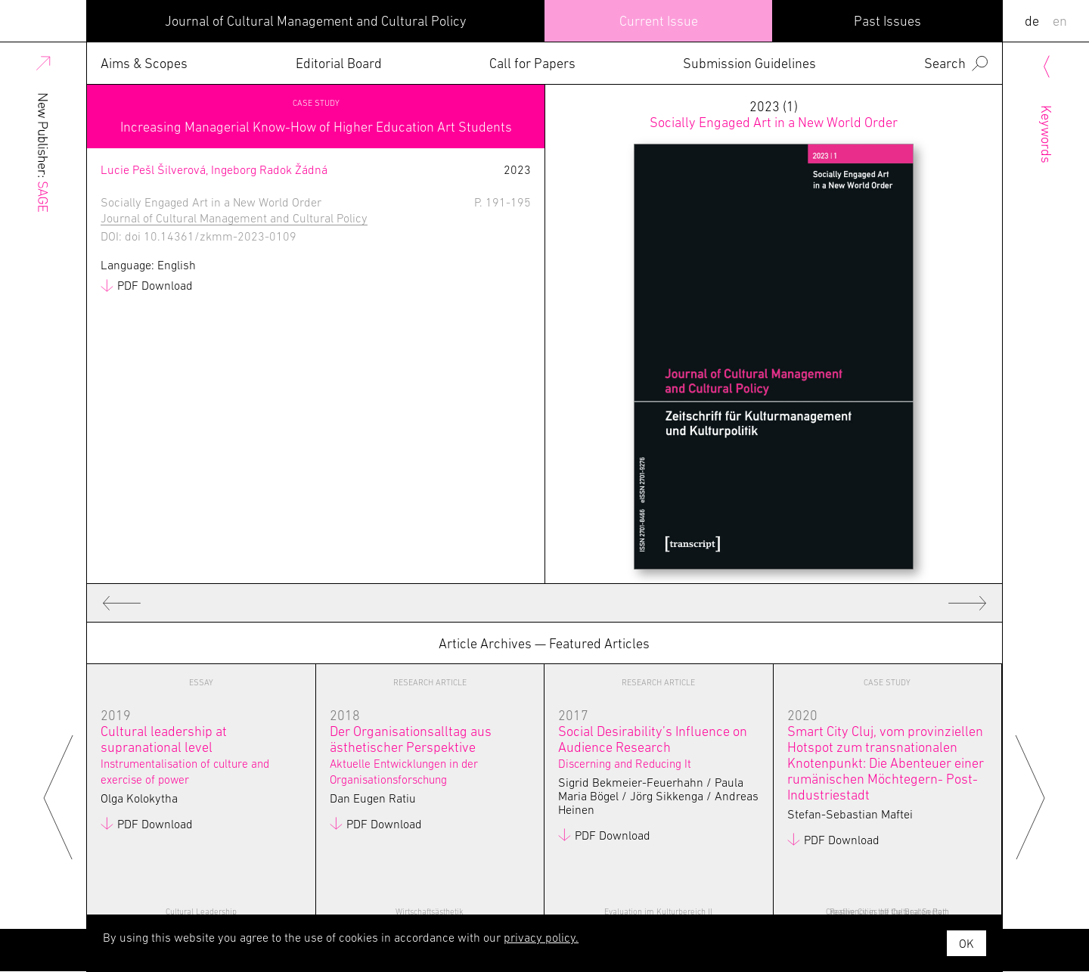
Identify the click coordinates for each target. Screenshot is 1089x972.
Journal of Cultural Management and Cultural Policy (316, 21)
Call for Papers (532, 63)
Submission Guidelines (749, 63)
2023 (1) (774, 114)
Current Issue (658, 21)
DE (1032, 21)
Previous (59, 796)
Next (1030, 796)
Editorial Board (339, 63)
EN (1060, 21)
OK (966, 943)
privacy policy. (541, 937)
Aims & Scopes (144, 63)
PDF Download (155, 285)
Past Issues (887, 21)
